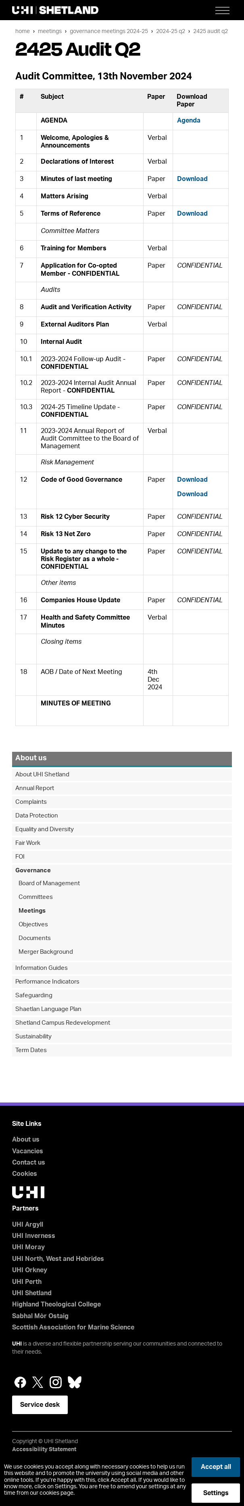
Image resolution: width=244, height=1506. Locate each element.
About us (31, 758)
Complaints (31, 802)
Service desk (40, 1405)
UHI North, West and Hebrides (58, 1259)
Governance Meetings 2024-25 (109, 31)
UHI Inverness (33, 1236)
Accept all (216, 1467)
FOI (20, 857)
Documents (35, 938)
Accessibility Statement (44, 1449)
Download (192, 179)
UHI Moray (28, 1247)
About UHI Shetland (42, 775)
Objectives (33, 924)
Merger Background (46, 952)
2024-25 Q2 (170, 31)
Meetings (50, 31)
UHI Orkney (29, 1270)
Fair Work (27, 843)
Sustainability (33, 1037)
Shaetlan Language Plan (48, 1009)
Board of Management (49, 883)
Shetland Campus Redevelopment (62, 1023)
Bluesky (74, 1382)
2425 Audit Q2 (210, 31)
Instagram (56, 1382)
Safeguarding (33, 995)
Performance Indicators (47, 982)
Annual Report (34, 788)
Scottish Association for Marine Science (73, 1327)
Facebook (20, 1382)
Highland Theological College (56, 1304)
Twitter (38, 1382)
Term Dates (31, 1050)
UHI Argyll (27, 1224)
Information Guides (41, 968)
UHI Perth (27, 1282)
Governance (33, 870)
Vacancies (27, 1151)
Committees (36, 897)
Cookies (24, 1174)
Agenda (188, 120)
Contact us (28, 1162)
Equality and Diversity (44, 829)
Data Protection (36, 816)
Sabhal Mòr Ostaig (40, 1316)
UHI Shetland (32, 1293)
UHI (17, 1344)
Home (22, 31)
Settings (216, 1493)
